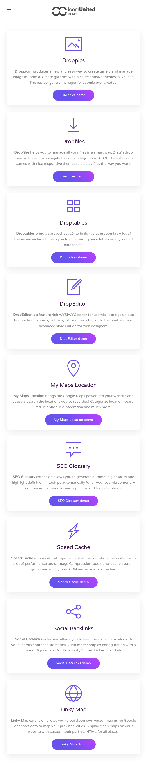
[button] (9, 11)
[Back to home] (73, 11)
